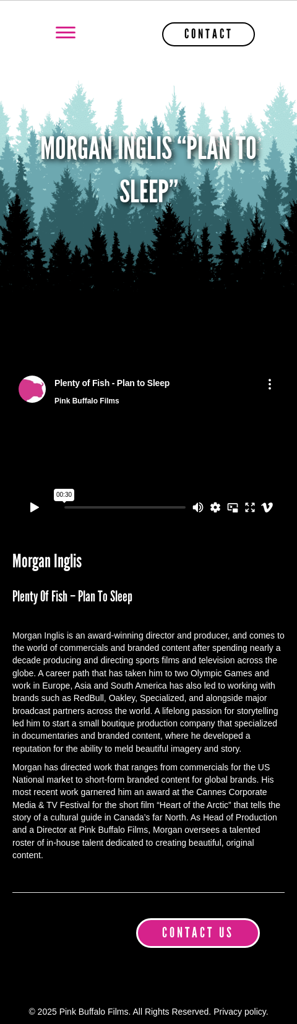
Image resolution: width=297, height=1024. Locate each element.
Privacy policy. (240, 1012)
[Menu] (65, 32)
